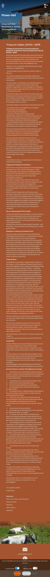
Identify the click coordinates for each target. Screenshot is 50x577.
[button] (45, 6)
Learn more (34, 573)
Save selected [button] (26, 573)
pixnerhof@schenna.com (25, 554)
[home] (3, 6)
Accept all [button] (17, 573)
